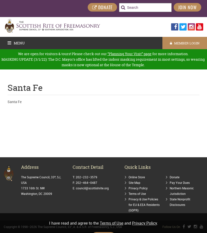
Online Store (137, 177)
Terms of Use (137, 194)
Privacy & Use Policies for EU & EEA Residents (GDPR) (144, 204)
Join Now (187, 8)
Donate (174, 177)
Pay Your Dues (180, 183)
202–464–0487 (86, 183)
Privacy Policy (138, 188)
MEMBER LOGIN (184, 43)
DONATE (102, 8)
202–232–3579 (86, 177)
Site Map (134, 183)
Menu (16, 43)
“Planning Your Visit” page (130, 53)
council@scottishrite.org (92, 188)
